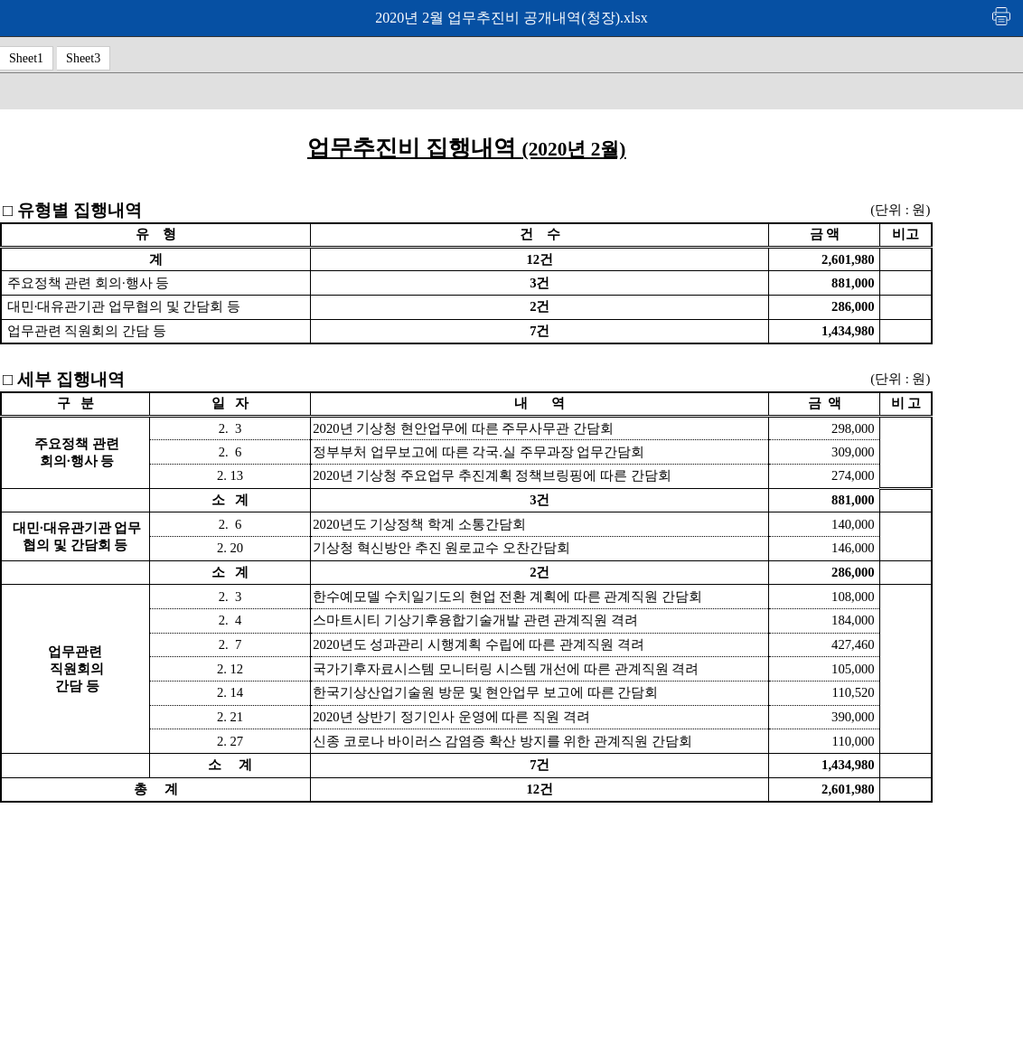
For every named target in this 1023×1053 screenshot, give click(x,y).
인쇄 (1002, 15)
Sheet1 (26, 58)
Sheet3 (83, 58)
